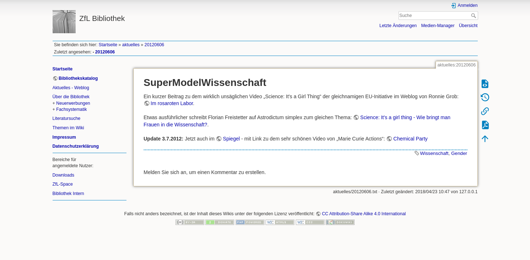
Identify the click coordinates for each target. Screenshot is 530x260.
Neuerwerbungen (73, 103)
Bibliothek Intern (68, 193)
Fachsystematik (71, 109)
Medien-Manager (438, 25)
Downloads (64, 175)
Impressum (64, 137)
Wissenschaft (434, 153)
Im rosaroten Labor (172, 103)
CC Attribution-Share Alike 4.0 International (364, 213)
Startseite (108, 44)
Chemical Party (410, 139)
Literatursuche (67, 118)
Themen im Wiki (68, 127)
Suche (474, 15)
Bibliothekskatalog (78, 78)
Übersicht (468, 25)
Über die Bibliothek (71, 96)
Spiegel (231, 139)
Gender (459, 153)
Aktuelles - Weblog (71, 87)
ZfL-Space (63, 184)
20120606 (154, 44)
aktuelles (130, 44)
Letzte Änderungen (398, 25)
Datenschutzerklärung (76, 146)
